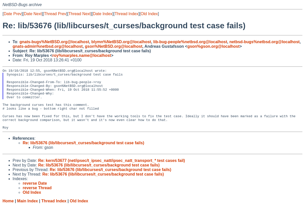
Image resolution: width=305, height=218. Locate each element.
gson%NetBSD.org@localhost (113, 46)
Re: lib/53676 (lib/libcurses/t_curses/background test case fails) (83, 155)
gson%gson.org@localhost (213, 46)
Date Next (33, 14)
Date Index (102, 14)
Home (8, 213)
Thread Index (126, 14)
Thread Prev (55, 14)
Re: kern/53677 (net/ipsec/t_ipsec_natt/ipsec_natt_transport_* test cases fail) (111, 173)
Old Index (149, 14)
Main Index (27, 213)
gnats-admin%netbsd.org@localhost (48, 46)
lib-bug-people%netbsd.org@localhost (190, 42)
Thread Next (79, 14)
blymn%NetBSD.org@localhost (121, 42)
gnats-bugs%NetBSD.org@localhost (54, 42)
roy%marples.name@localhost (81, 55)
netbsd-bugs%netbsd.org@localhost (264, 42)
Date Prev (12, 14)
